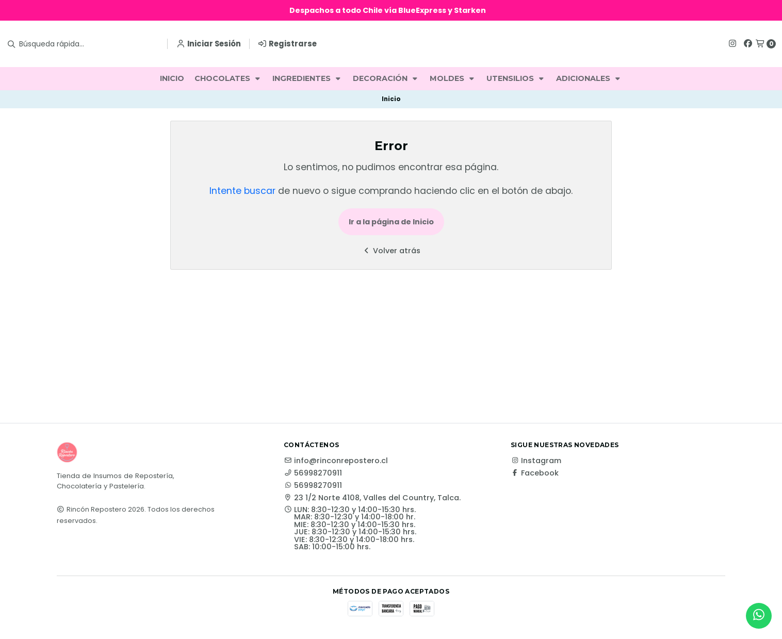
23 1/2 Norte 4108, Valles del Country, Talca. (372, 497)
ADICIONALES (589, 78)
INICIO (172, 78)
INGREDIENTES (307, 78)
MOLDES (453, 78)
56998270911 (313, 473)
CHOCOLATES (228, 78)
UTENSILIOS (516, 78)
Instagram (536, 460)
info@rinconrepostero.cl (336, 460)
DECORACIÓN (386, 78)
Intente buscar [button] (242, 191)
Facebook (535, 473)
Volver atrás (391, 250)
